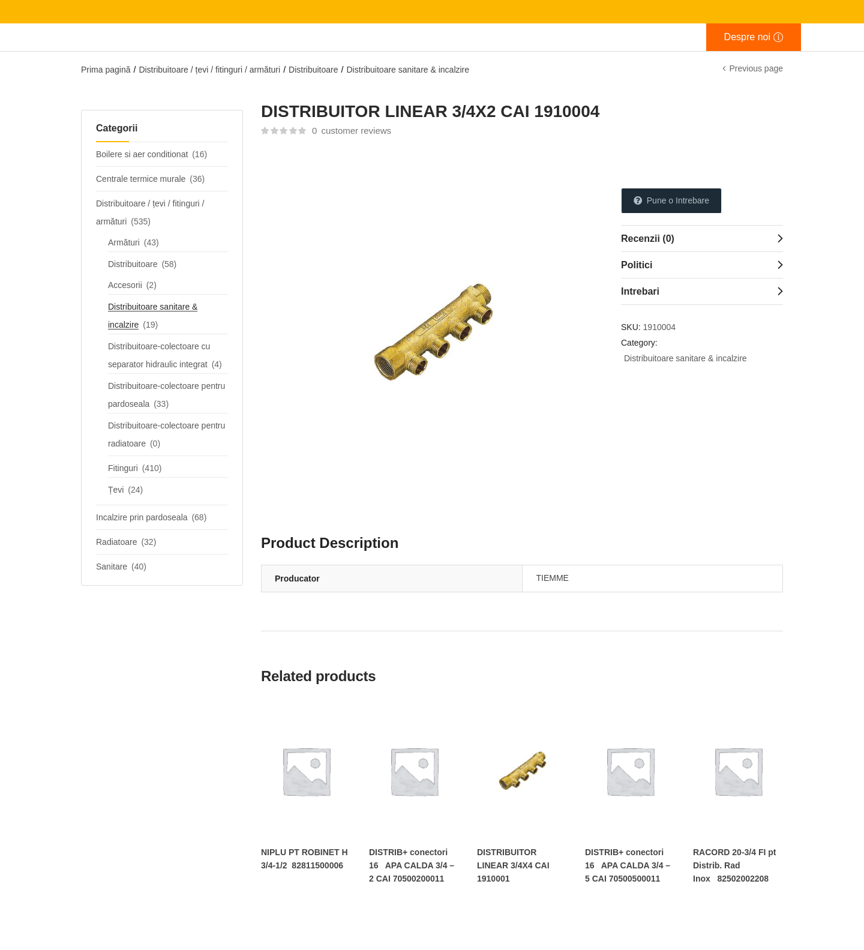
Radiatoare (116, 542)
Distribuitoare (313, 69)
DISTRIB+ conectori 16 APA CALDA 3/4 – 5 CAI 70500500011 (627, 865)
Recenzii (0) (647, 238)
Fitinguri (123, 468)
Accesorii (125, 285)
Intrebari (640, 291)
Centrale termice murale (140, 179)
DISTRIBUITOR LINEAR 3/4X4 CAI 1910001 (513, 865)
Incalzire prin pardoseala (142, 517)
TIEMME (552, 578)
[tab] (702, 238)
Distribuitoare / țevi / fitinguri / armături (209, 69)
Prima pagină (106, 69)
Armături (124, 242)
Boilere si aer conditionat (142, 154)
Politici (636, 265)
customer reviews (351, 130)
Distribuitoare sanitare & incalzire (407, 69)
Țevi (116, 490)
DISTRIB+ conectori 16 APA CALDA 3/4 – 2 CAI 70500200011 (411, 865)
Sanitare (111, 566)
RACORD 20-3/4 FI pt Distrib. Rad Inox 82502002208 (734, 865)
